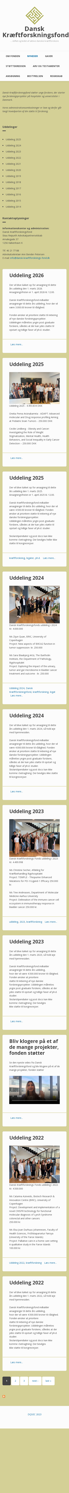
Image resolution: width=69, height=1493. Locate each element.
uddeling (13, 921)
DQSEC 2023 (34, 1414)
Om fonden (13, 56)
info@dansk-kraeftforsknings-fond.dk (30, 257)
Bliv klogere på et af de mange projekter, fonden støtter (34, 1047)
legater (30, 558)
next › (35, 1380)
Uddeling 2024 (13, 145)
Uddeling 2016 (13, 194)
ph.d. (37, 558)
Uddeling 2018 (13, 182)
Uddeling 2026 (26, 275)
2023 (22, 921)
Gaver (49, 56)
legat (52, 691)
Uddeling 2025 (13, 139)
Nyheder (32, 56)
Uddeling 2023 (13, 151)
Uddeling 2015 (13, 200)
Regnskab (56, 76)
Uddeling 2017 (13, 188)
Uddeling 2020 (13, 170)
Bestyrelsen (35, 76)
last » (48, 1380)
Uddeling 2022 (13, 157)
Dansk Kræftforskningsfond (34, 31)
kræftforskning (17, 558)
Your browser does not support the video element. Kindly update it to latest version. (34, 1090)
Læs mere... (16, 344)
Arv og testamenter (46, 66)
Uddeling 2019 (13, 176)
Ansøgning (13, 76)
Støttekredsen (16, 66)
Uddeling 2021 (13, 163)
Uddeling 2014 (13, 206)
